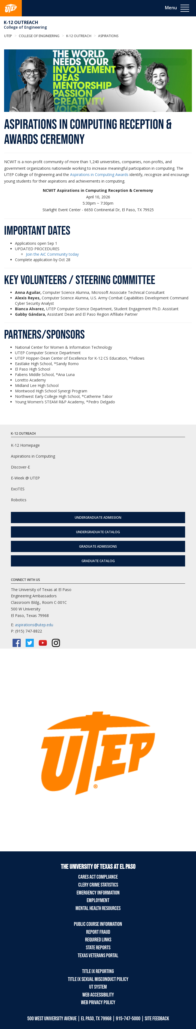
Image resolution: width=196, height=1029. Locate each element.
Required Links (98, 939)
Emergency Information (98, 893)
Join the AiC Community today (52, 254)
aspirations (107, 36)
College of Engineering (25, 27)
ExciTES (18, 488)
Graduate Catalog (98, 561)
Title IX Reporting (98, 971)
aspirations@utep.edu (34, 624)
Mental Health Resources (98, 908)
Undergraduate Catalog (98, 532)
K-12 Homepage (25, 445)
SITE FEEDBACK (157, 1018)
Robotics (18, 499)
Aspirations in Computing (33, 456)
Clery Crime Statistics (98, 885)
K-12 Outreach (21, 22)
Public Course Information (98, 924)
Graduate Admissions (98, 546)
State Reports (98, 947)
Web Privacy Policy (98, 1002)
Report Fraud (98, 932)
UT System (98, 987)
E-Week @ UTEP (25, 478)
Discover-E (20, 467)
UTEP (8, 36)
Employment (98, 900)
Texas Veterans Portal (98, 955)
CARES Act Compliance (98, 877)
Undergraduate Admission (98, 517)
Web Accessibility (98, 995)
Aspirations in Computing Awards (99, 174)
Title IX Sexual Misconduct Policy (98, 979)
